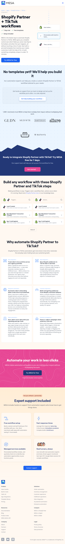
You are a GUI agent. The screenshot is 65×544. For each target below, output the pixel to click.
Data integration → (12, 259)
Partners (3, 527)
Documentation (5, 510)
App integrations (5, 497)
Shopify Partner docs (32, 193)
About (3, 524)
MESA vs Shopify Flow (40, 510)
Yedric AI (3, 494)
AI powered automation (40, 501)
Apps (7, 10)
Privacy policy (38, 524)
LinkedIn (12, 539)
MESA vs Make (38, 515)
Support (3, 529)
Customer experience (40, 494)
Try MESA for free (10, 60)
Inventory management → (46, 317)
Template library (5, 499)
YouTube (7, 539)
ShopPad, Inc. (60, 540)
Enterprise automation (40, 504)
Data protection (38, 529)
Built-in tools (4, 492)
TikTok (23, 10)
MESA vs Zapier (38, 513)
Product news (5, 515)
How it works (4, 489)
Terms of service (38, 527)
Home (3, 10)
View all (32, 229)
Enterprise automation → (14, 288)
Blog (2, 513)
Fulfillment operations (40, 497)
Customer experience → (46, 288)
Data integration (38, 499)
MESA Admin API (5, 518)
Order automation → (13, 317)
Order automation (39, 489)
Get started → (32, 169)
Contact (3, 532)
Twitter (2, 539)
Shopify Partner (15, 10)
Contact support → (32, 468)
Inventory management (40, 492)
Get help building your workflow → (32, 99)
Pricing (3, 501)
